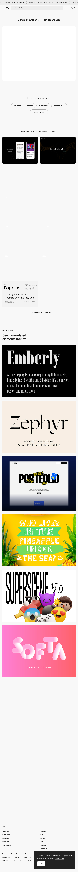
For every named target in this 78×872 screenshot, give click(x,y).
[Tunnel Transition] (39, 708)
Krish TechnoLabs (51, 20)
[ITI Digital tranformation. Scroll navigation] (39, 765)
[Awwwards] (7, 8)
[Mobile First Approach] (20, 265)
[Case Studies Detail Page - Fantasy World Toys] (58, 207)
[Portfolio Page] (39, 483)
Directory (5, 841)
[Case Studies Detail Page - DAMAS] (20, 236)
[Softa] (39, 651)
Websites (5, 831)
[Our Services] (58, 236)
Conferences (6, 845)
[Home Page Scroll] (58, 179)
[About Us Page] (20, 207)
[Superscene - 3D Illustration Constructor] (39, 596)
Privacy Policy (28, 857)
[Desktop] (58, 150)
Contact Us (43, 848)
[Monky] (39, 540)
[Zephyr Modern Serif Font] (39, 427)
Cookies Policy (7, 857)
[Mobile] (20, 150)
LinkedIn (22, 860)
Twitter (29, 860)
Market (42, 838)
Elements (5, 838)
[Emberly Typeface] (39, 371)
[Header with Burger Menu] (20, 179)
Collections (6, 834)
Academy (43, 831)
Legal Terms (18, 857)
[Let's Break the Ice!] (58, 265)
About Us (43, 845)
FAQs (41, 841)
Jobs (41, 834)
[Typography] (20, 294)
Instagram (14, 860)
